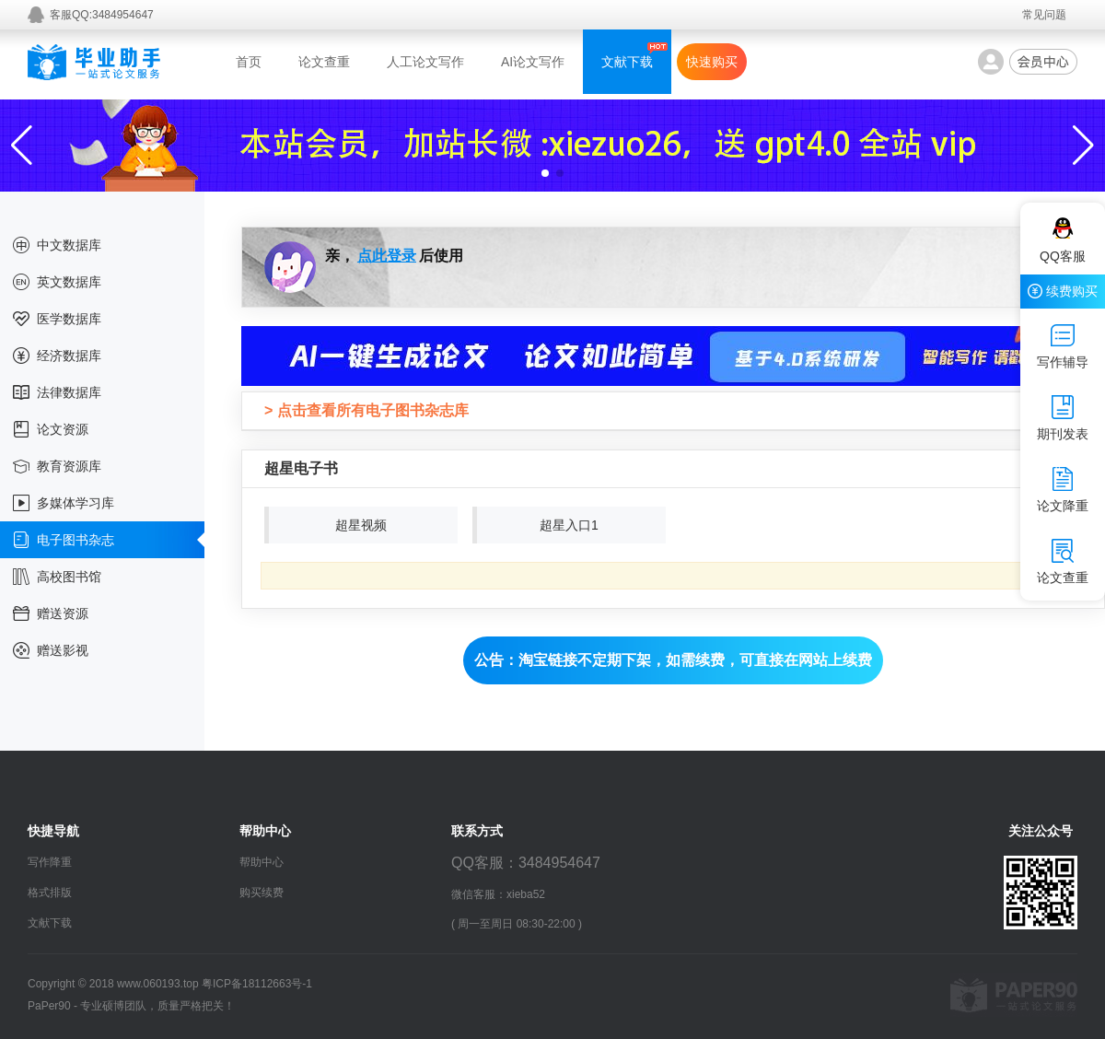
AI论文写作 (532, 61)
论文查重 (324, 61)
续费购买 (1063, 291)
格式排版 (50, 892)
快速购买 (712, 61)
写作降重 (50, 862)
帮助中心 (261, 862)
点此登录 (386, 255)
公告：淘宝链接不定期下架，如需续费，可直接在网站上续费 (673, 660)
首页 (249, 61)
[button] (545, 173)
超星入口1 (569, 525)
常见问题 (1044, 14)
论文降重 (1062, 490)
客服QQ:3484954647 (102, 14)
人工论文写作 (425, 61)
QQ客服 (1063, 240)
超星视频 (361, 525)
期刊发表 (1062, 418)
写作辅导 (1062, 346)
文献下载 (627, 61)
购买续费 (261, 892)
